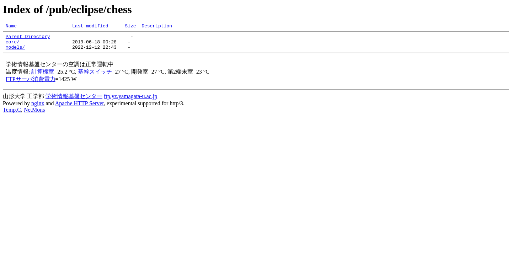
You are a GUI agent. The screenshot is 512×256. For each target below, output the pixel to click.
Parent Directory (28, 38)
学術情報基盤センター (74, 100)
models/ (15, 51)
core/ (13, 45)
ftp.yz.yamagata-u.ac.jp (130, 100)
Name (11, 26)
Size (130, 26)
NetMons (34, 114)
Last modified (90, 26)
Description (157, 26)
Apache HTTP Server (79, 108)
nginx (37, 108)
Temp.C (12, 114)
